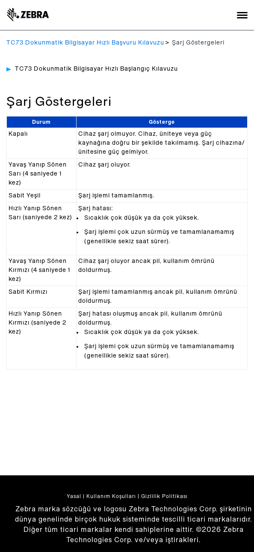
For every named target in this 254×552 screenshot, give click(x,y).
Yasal (74, 496)
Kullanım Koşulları (111, 496)
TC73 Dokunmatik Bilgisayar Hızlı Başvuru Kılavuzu (85, 43)
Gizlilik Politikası (164, 496)
